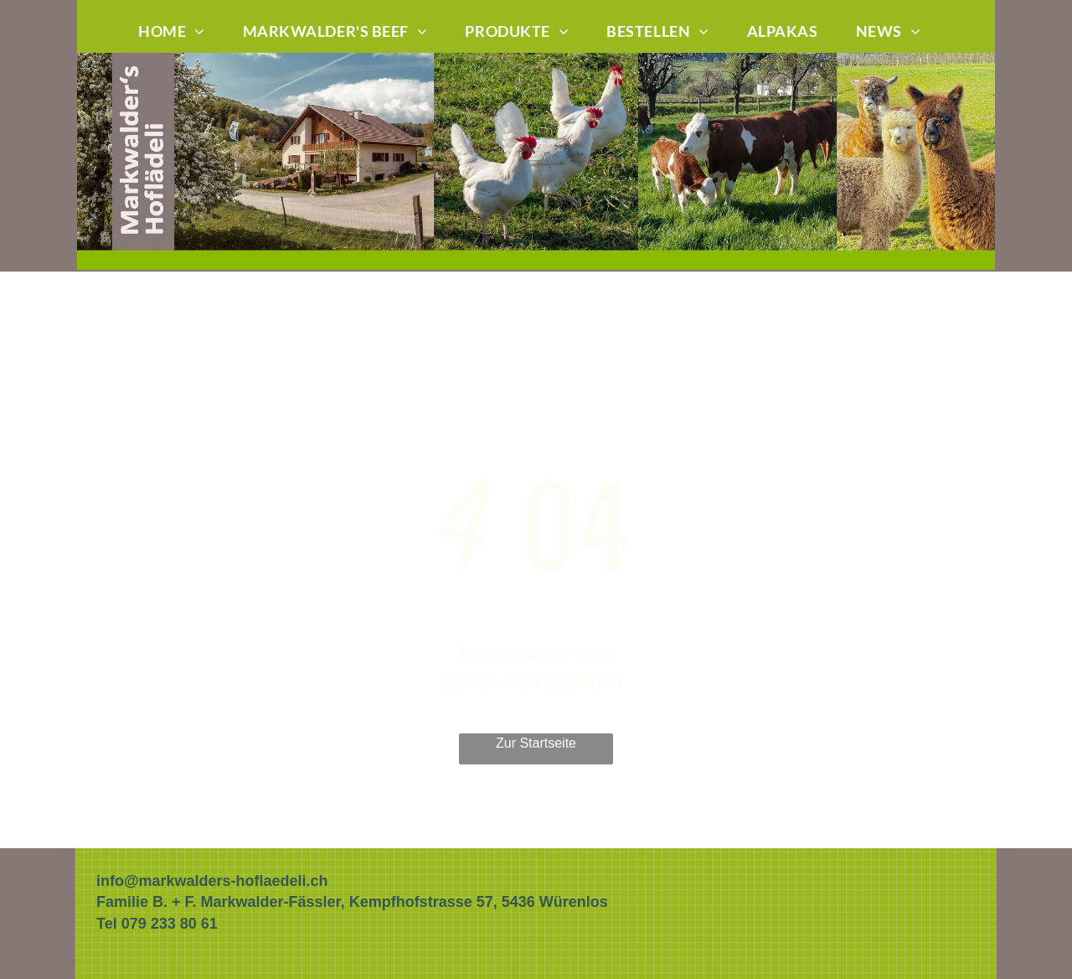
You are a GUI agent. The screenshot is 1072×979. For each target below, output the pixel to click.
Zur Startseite (536, 743)
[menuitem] (178, 31)
